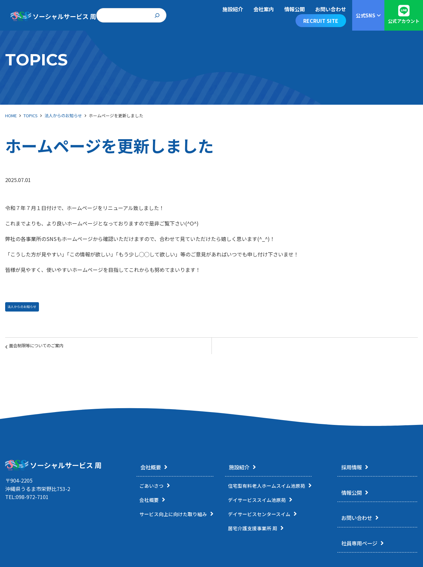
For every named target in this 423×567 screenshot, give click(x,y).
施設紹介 (241, 467)
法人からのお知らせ (63, 115)
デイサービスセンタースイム (265, 515)
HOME (11, 115)
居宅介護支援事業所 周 (258, 529)
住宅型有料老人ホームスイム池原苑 (273, 487)
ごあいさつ (152, 487)
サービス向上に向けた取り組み (175, 515)
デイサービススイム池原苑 (263, 501)
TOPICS (31, 115)
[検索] (157, 15)
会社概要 (148, 467)
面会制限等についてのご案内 (43, 348)
